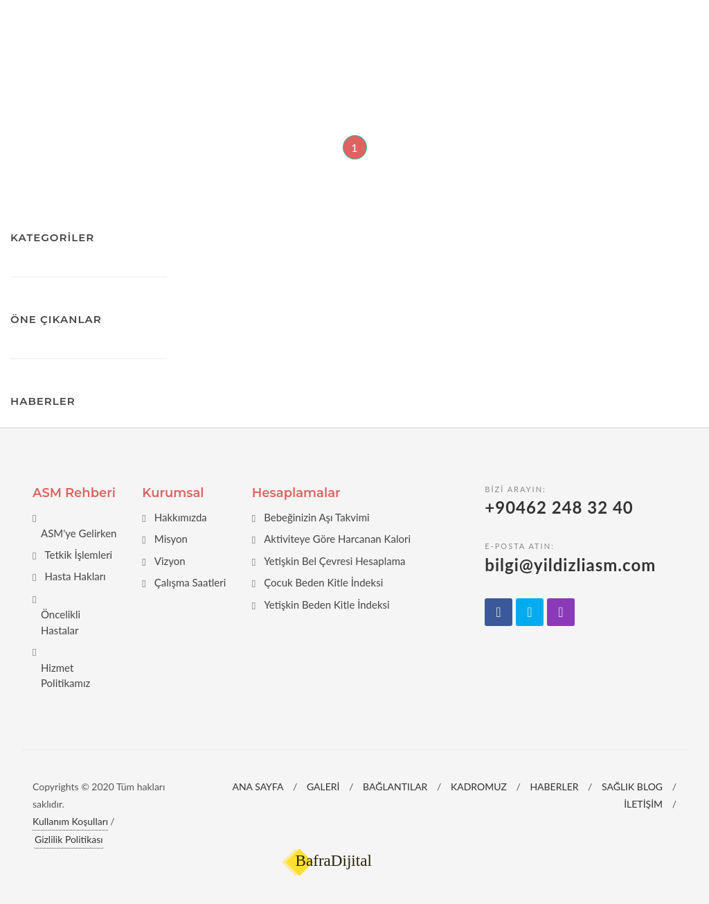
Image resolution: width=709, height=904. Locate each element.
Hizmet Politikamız (65, 675)
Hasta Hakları (74, 576)
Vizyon (170, 561)
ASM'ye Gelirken (78, 533)
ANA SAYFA (257, 786)
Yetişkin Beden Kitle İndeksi (327, 604)
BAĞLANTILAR (395, 786)
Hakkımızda (180, 517)
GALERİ (323, 786)
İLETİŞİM (643, 804)
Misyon (171, 538)
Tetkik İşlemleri (78, 554)
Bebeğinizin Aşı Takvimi (316, 517)
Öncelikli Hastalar (60, 622)
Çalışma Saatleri (190, 582)
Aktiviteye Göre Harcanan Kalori (337, 538)
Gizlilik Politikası (69, 839)
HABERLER (554, 786)
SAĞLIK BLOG (632, 786)
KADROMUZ (479, 786)
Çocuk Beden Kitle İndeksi (323, 582)
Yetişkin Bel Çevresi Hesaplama (334, 561)
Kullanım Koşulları (70, 821)
